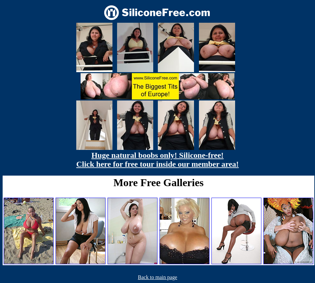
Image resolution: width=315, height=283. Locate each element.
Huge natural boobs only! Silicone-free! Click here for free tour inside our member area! (157, 159)
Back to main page (157, 277)
